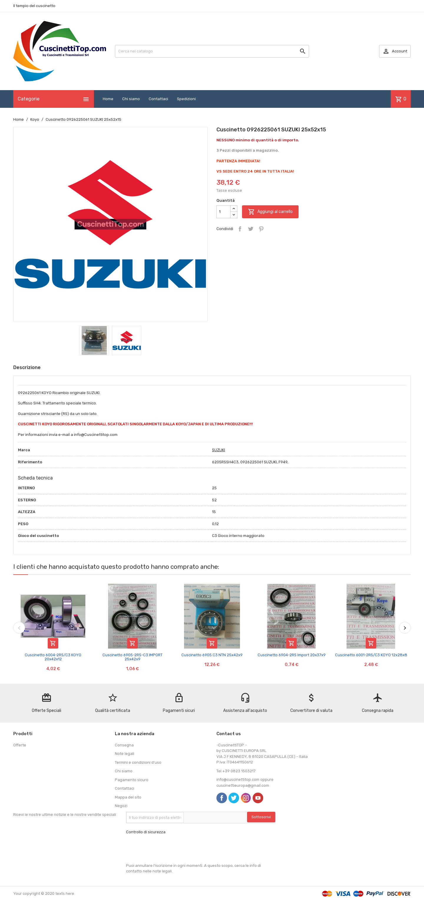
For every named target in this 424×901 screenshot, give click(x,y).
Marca (24, 450)
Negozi (121, 806)
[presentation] (171, 848)
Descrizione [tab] (27, 367)
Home (108, 99)
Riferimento (30, 462)
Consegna (124, 745)
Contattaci (158, 99)
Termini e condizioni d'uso (138, 762)
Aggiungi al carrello (270, 211)
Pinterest (261, 228)
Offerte (19, 745)
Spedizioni (186, 99)
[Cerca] (212, 51)
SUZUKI (218, 450)
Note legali (124, 753)
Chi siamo (131, 99)
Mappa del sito (128, 797)
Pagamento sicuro (131, 780)
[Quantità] (223, 211)
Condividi (240, 228)
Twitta (250, 228)
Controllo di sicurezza (145, 832)
